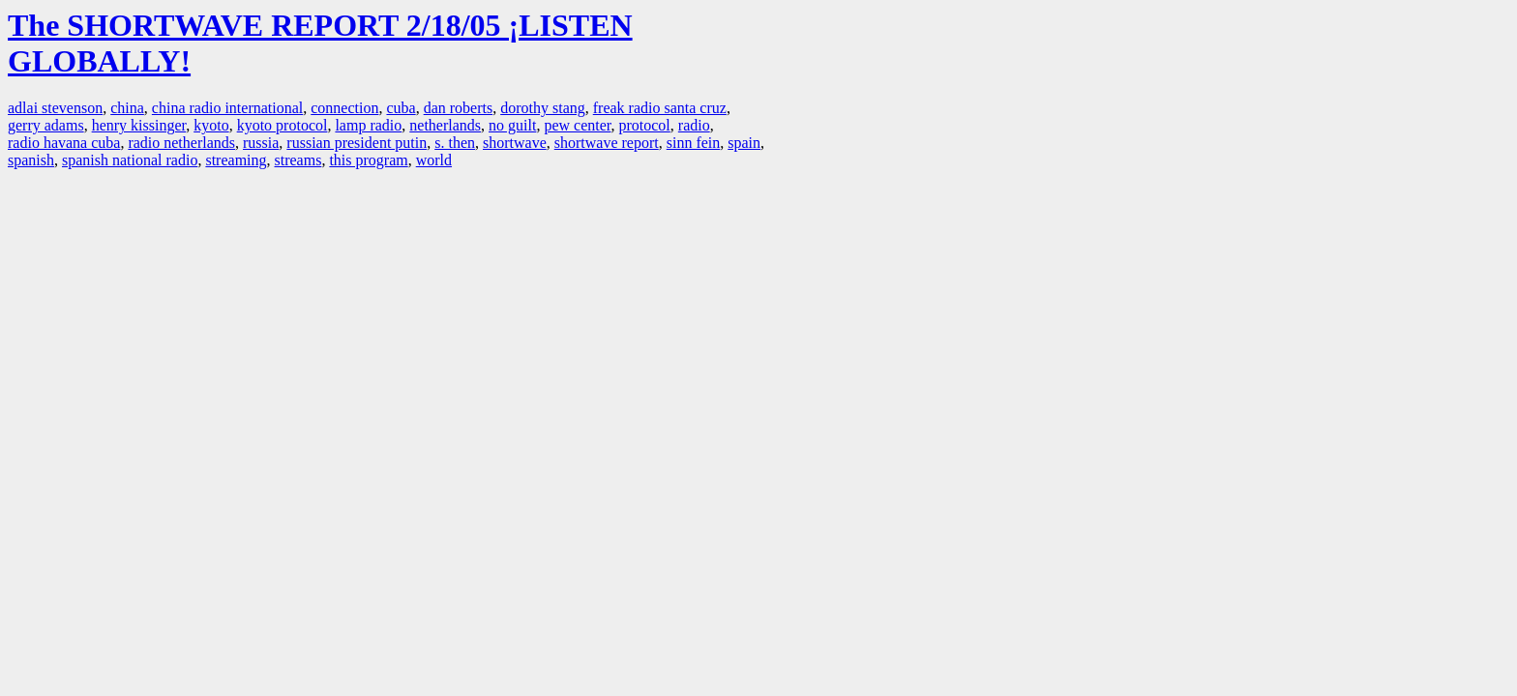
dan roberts (458, 108)
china (127, 108)
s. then (454, 142)
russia (261, 142)
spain (744, 142)
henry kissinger (139, 125)
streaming (235, 160)
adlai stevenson (55, 108)
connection (344, 108)
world (434, 160)
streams (298, 160)
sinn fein (694, 142)
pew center (577, 125)
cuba (400, 108)
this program (368, 160)
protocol (643, 125)
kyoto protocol (282, 125)
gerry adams (46, 125)
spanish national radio (129, 160)
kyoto (210, 125)
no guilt (512, 125)
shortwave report (606, 142)
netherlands (445, 125)
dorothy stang (542, 108)
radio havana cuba (64, 142)
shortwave (515, 142)
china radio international (227, 108)
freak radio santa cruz (660, 108)
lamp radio (368, 125)
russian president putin (356, 142)
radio (694, 125)
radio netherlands (181, 142)
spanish (31, 160)
